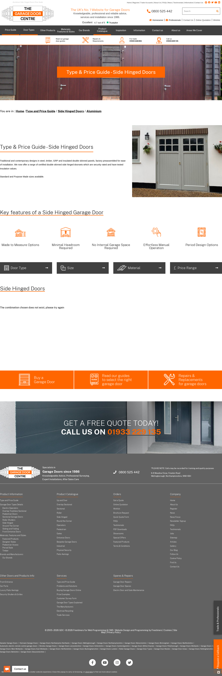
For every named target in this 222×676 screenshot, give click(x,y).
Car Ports (4, 586)
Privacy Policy (114, 632)
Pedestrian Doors (9, 514)
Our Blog (174, 550)
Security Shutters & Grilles (11, 594)
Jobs (172, 534)
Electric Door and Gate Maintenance (128, 590)
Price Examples (63, 594)
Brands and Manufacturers (11, 554)
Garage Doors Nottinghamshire (201, 649)
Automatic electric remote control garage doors (18, 646)
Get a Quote (118, 500)
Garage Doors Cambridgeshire (118, 646)
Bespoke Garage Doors (67, 542)
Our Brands (7, 558)
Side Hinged (7, 523)
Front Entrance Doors (11, 532)
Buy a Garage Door (44, 380)
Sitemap (173, 538)
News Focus (175, 517)
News (172, 513)
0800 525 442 (159, 11)
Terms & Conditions (121, 546)
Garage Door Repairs (122, 582)
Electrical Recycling (65, 611)
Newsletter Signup (178, 521)
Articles (173, 542)
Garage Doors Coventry (210, 646)
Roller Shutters (8, 520)
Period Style (7, 548)
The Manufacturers (65, 607)
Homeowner (156, 20)
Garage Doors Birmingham (158, 643)
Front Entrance (6, 582)
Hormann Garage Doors (29, 643)
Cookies (168, 630)
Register (173, 509)
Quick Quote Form (121, 517)
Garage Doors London (108, 649)
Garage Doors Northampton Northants (55, 643)
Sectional (61, 509)
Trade (217, 619)
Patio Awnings (63, 554)
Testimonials (118, 525)
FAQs (115, 521)
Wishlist (216, 20)
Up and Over (62, 500)
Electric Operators (10, 508)
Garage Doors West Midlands (11, 649)
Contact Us (188, 20)
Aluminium (93, 111)
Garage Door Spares (122, 586)
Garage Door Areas (179, 649)
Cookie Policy (176, 558)
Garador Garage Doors (9, 643)
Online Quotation (203, 20)
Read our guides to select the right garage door (117, 380)
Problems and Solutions (67, 586)
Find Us (173, 562)
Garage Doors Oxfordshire (93, 646)
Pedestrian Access (10, 545)
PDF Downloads (120, 529)
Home (20, 111)
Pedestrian (61, 529)
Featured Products (10, 539)
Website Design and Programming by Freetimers (138, 630)
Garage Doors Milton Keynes (143, 646)
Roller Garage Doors (127, 649)
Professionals (173, 20)
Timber (5, 551)
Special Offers (119, 538)
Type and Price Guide (40, 111)
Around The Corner (10, 526)
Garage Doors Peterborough (167, 646)
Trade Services (63, 615)
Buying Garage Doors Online (69, 590)
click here (89, 672)
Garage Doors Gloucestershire (32, 652)
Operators (61, 525)
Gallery (173, 546)
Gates (59, 534)
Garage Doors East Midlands (36, 649)
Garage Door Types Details (11, 505)
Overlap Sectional (64, 505)
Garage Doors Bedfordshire (182, 643)
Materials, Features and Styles (13, 535)
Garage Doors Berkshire (9, 652)
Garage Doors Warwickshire (135, 643)
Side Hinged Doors (71, 111)
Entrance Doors (63, 538)
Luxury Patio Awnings (9, 590)
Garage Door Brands (162, 649)
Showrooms (118, 534)
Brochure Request (121, 513)
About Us (174, 505)
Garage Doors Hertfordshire (60, 649)
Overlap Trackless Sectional (14, 511)
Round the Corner (64, 521)
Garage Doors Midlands (189, 646)
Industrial (61, 546)
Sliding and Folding (10, 529)
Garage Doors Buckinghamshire (85, 649)
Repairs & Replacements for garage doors (192, 380)
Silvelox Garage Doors (48, 646)
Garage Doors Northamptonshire (110, 643)
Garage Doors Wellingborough (83, 643)
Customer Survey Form (66, 598)
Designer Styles (9, 542)
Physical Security (64, 550)
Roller (59, 513)
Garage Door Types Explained (69, 603)
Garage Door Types (144, 649)
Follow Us (174, 554)
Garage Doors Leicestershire (70, 646)
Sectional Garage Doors (12, 517)
